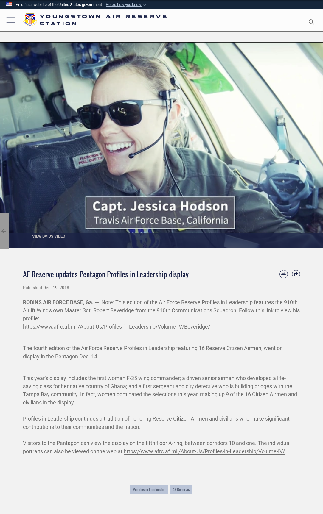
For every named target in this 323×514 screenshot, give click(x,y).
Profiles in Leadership (149, 490)
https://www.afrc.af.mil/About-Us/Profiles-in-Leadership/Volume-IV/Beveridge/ (116, 327)
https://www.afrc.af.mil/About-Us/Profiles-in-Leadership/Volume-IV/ (204, 451)
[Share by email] (296, 274)
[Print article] (283, 274)
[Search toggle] (313, 20)
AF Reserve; (181, 490)
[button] (126, 5)
